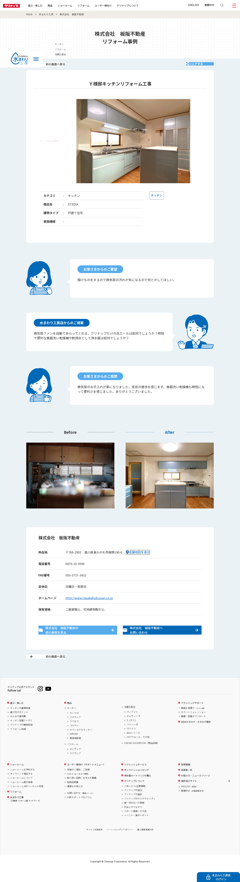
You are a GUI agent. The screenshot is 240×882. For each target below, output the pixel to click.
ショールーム (77, 5)
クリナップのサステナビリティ (139, 811)
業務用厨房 (75, 751)
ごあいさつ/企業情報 (134, 799)
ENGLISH (193, 5)
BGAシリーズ (133, 745)
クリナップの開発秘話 (21, 737)
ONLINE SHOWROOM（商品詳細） (141, 756)
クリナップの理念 (133, 803)
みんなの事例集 (18, 729)
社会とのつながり (133, 820)
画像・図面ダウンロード (193, 729)
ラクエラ (74, 734)
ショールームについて (21, 791)
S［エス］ (132, 733)
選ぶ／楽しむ (17, 716)
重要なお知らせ (75, 799)
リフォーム (95, 5)
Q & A (78, 786)
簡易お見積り (193, 721)
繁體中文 (209, 5)
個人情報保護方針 (145, 842)
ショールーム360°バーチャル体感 (26, 799)
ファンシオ (132, 737)
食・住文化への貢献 (134, 815)
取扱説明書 (72, 795)
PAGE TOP (120, 861)
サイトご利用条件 (94, 842)
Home (29, 14)
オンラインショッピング (136, 783)
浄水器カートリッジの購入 (137, 788)
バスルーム (230, 49)
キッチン (228, 43)
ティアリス (132, 724)
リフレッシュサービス (135, 777)
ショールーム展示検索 (21, 795)
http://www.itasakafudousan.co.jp (89, 603)
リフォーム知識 (18, 742)
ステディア (75, 730)
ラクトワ (131, 741)
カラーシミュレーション (193, 725)
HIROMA (74, 747)
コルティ (74, 738)
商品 (69, 716)
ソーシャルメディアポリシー (120, 842)
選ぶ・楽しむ (47, 5)
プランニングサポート (192, 716)
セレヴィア (75, 762)
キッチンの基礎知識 (20, 721)
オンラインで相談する (21, 786)
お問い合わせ (80, 806)
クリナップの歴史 (133, 807)
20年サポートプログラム (79, 810)
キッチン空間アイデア (21, 733)
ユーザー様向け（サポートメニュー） (86, 777)
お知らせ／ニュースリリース (195, 788)
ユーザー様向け (115, 5)
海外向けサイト (189, 794)
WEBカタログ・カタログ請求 (196, 734)
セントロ (74, 726)
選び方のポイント (19, 725)
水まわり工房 (46, 14)
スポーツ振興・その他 (135, 824)
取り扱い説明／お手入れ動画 (81, 791)
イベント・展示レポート (136, 828)
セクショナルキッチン (81, 742)
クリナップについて (140, 5)
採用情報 (185, 777)
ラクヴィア (75, 766)
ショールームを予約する (22, 782)
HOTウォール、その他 (138, 750)
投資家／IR (186, 783)
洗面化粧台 (230, 54)
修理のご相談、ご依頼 (78, 782)
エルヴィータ (133, 729)
